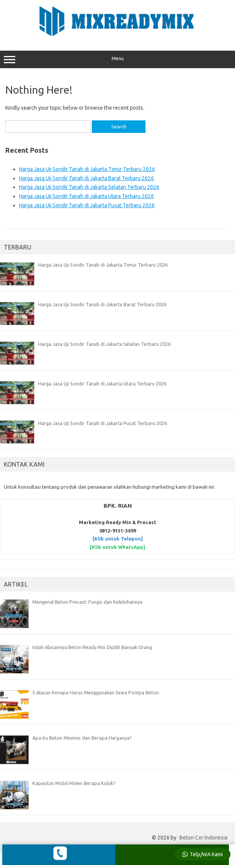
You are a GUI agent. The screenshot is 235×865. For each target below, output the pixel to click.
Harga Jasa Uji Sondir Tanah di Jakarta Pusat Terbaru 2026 (87, 205)
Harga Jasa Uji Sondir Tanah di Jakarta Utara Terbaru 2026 (86, 196)
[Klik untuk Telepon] (118, 538)
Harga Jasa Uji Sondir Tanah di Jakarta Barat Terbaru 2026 (86, 178)
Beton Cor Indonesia (203, 838)
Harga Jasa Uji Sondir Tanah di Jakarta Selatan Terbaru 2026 (89, 187)
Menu (117, 59)
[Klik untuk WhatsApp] (117, 547)
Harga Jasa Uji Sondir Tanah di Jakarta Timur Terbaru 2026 (87, 169)
